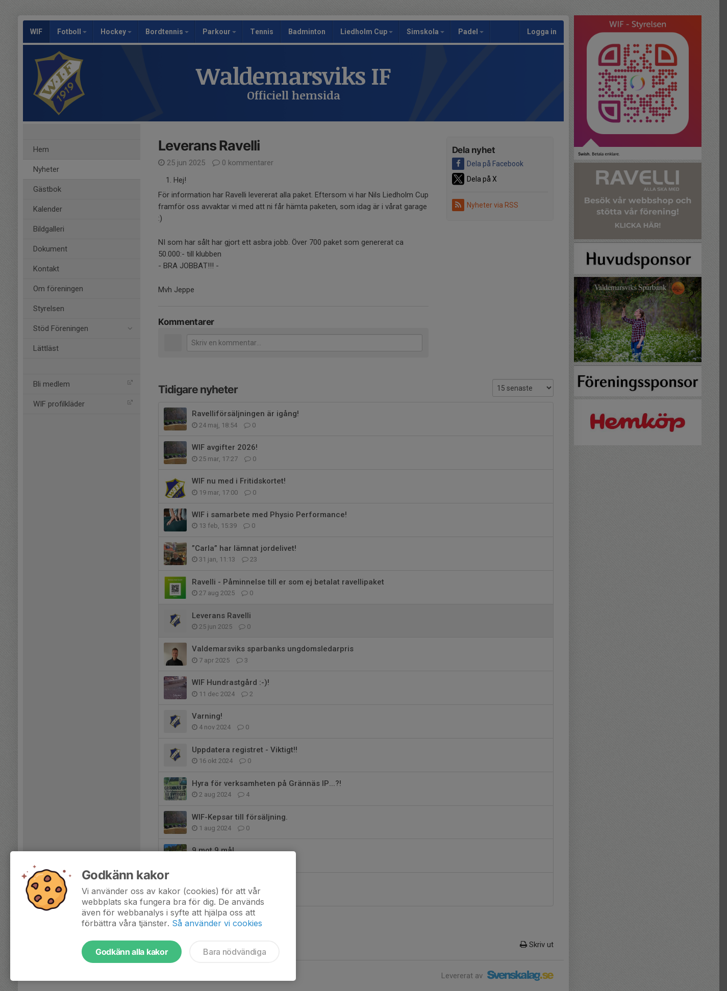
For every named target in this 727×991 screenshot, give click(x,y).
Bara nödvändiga (234, 952)
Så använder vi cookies (217, 923)
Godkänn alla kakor (131, 952)
